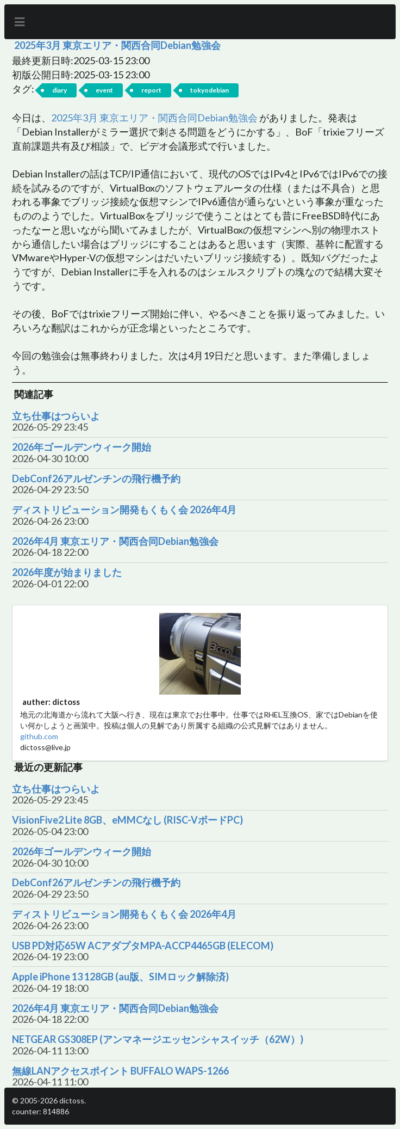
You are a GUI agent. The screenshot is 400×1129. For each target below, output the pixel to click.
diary (59, 90)
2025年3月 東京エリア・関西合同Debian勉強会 (117, 45)
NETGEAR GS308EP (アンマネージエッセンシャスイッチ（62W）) (157, 1039)
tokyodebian (209, 90)
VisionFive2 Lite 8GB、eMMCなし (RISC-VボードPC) (127, 820)
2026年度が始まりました (67, 572)
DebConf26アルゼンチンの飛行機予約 (96, 478)
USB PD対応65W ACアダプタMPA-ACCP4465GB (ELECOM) (142, 946)
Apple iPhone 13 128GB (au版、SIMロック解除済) (120, 977)
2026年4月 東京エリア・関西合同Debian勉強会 (115, 541)
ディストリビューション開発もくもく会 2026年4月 (124, 510)
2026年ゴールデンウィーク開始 (81, 447)
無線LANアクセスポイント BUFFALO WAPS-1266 (120, 1071)
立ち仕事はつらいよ (56, 416)
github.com (39, 736)
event (104, 90)
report (151, 90)
